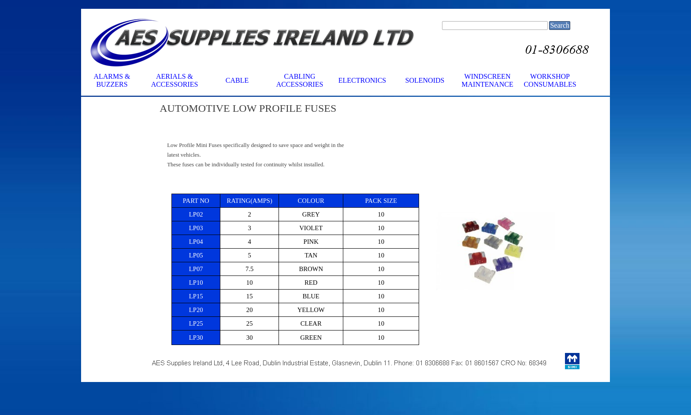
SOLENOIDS (425, 80)
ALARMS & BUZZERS (111, 80)
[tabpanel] (378, 108)
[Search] (495, 25)
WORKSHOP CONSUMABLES (550, 80)
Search (559, 25)
